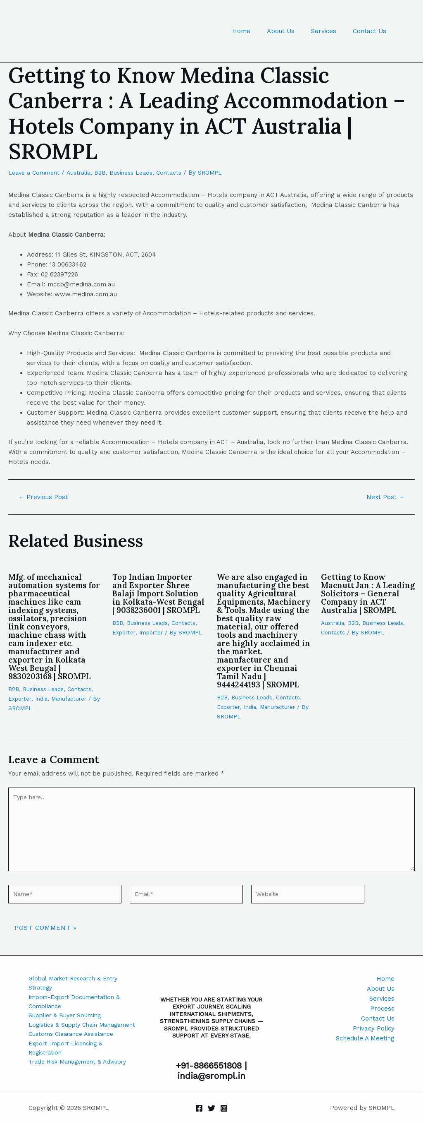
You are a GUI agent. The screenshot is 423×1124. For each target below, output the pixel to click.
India (42, 698)
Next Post (384, 497)
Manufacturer (71, 698)
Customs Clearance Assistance (75, 1046)
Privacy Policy (373, 1026)
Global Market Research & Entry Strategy (78, 981)
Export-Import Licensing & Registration (69, 1061)
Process (382, 1006)
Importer (152, 640)
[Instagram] (224, 1108)
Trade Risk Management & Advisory (82, 1076)
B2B (106, 172)
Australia (83, 172)
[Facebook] (199, 1108)
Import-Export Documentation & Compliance (77, 1001)
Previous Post (45, 497)
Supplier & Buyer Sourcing (68, 1016)
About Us (291, 31)
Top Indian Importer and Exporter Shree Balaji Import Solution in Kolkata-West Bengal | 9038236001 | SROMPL (157, 597)
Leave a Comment (36, 172)
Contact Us (371, 31)
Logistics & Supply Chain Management (65, 1031)
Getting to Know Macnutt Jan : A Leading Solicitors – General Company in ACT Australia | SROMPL (362, 597)
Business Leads (139, 172)
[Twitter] (211, 1108)
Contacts (179, 172)
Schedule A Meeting (365, 1036)
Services (329, 31)
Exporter (20, 698)
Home (256, 31)
